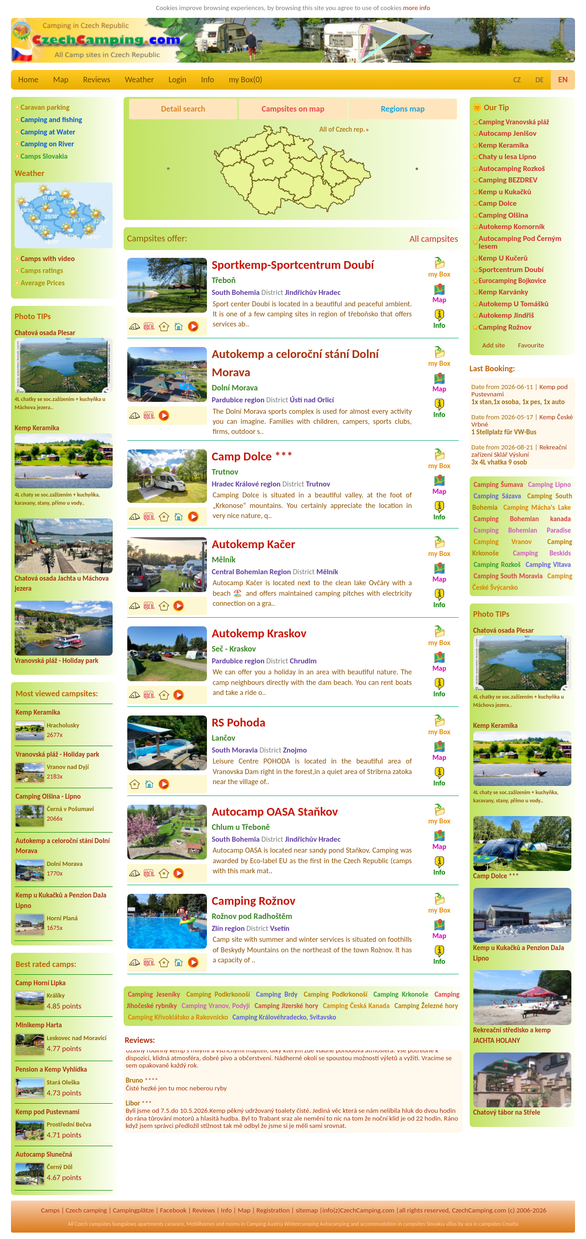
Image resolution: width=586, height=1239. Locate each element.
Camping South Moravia (508, 576)
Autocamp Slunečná (44, 1154)
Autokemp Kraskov (259, 633)
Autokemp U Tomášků (514, 304)
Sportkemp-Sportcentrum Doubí (293, 264)
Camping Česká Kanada (356, 1006)
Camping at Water (48, 132)
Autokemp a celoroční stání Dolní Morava (63, 846)
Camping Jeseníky (154, 994)
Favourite (531, 345)
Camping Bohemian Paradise (522, 530)
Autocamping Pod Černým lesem (520, 242)
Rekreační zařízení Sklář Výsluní (519, 439)
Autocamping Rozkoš (512, 168)
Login (177, 80)
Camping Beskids (542, 553)
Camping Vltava (548, 565)
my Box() (245, 80)
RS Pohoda (238, 722)
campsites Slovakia (424, 1224)
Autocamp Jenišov (508, 133)
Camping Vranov (503, 542)
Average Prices (43, 282)
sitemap (307, 1210)
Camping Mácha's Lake (537, 507)
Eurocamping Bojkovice (512, 280)
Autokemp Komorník (512, 226)
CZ (517, 79)
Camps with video (48, 258)
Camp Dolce (498, 203)
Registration (273, 1210)
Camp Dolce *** (496, 876)
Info (207, 80)
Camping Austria (264, 1224)
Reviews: (140, 1040)
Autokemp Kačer (253, 544)
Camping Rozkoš (497, 565)
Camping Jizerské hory (286, 1006)
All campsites (433, 238)
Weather (139, 80)
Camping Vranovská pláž (514, 121)
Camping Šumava (498, 485)
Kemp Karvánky (503, 292)
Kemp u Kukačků (505, 192)
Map (60, 80)
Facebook (173, 1210)
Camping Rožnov (505, 327)
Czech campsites (93, 1224)
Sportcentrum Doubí (511, 269)
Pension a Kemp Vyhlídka (51, 1069)
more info (416, 8)
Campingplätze (133, 1210)
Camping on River (47, 143)
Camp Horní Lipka (40, 983)
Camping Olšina (503, 215)
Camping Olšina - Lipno (48, 796)
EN (563, 80)
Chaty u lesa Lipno (508, 156)
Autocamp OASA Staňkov (275, 811)
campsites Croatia (498, 1224)
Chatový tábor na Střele (506, 1112)
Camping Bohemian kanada (522, 519)
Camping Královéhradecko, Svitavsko (284, 1017)
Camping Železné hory (426, 1006)
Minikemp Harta (39, 1025)
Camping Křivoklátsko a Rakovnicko (178, 1017)
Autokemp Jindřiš (506, 315)
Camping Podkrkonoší (218, 994)
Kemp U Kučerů (503, 258)
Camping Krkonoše (401, 994)
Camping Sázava (497, 496)
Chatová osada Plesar (45, 333)
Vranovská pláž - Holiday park (56, 661)
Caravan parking (45, 107)
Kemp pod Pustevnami (47, 1112)
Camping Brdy (277, 994)
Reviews (96, 80)
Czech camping (86, 1210)
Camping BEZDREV (508, 180)
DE (539, 79)
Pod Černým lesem (157, 132)
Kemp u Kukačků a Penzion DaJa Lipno (61, 900)
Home (28, 80)
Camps (50, 1210)
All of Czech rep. (342, 129)
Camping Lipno (549, 485)
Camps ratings (42, 270)
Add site (494, 345)
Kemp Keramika (37, 428)
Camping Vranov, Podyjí (216, 1006)
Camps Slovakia (44, 156)
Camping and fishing (51, 119)
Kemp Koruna (399, 132)
